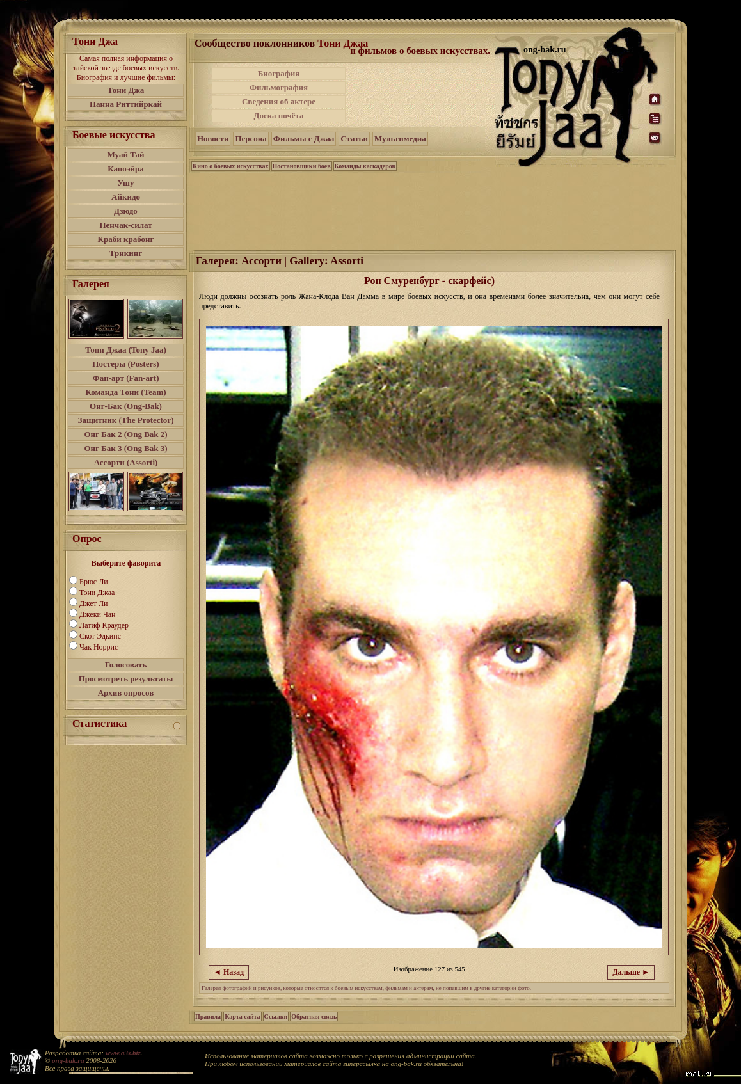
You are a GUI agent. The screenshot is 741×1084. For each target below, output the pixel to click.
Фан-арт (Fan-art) (126, 378)
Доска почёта (278, 115)
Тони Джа (126, 90)
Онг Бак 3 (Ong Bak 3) (125, 448)
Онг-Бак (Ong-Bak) (126, 406)
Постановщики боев (302, 166)
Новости (212, 138)
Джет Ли (93, 603)
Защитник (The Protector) (126, 420)
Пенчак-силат (125, 225)
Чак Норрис (98, 646)
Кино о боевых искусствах (231, 166)
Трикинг (125, 253)
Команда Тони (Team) (125, 392)
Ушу (126, 182)
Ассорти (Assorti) (126, 462)
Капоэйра (126, 168)
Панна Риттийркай (126, 104)
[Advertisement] (421, 95)
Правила (208, 1016)
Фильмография (279, 87)
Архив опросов (126, 692)
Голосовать (126, 664)
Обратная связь (314, 1016)
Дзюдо (126, 211)
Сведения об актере (278, 101)
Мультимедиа (400, 138)
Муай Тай (125, 154)
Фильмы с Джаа (303, 138)
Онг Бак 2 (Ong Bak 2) (125, 434)
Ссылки (276, 1016)
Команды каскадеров (365, 166)
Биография (279, 73)
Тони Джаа (97, 592)
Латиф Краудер (104, 625)
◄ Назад (229, 972)
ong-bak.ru (68, 1060)
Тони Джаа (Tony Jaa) (125, 350)
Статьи (354, 138)
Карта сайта (242, 1016)
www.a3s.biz (123, 1052)
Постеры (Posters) (125, 364)
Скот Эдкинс (100, 636)
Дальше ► (630, 972)
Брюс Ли (93, 581)
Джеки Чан (97, 614)
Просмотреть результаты (126, 678)
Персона (250, 138)
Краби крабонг (126, 239)
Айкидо (125, 197)
